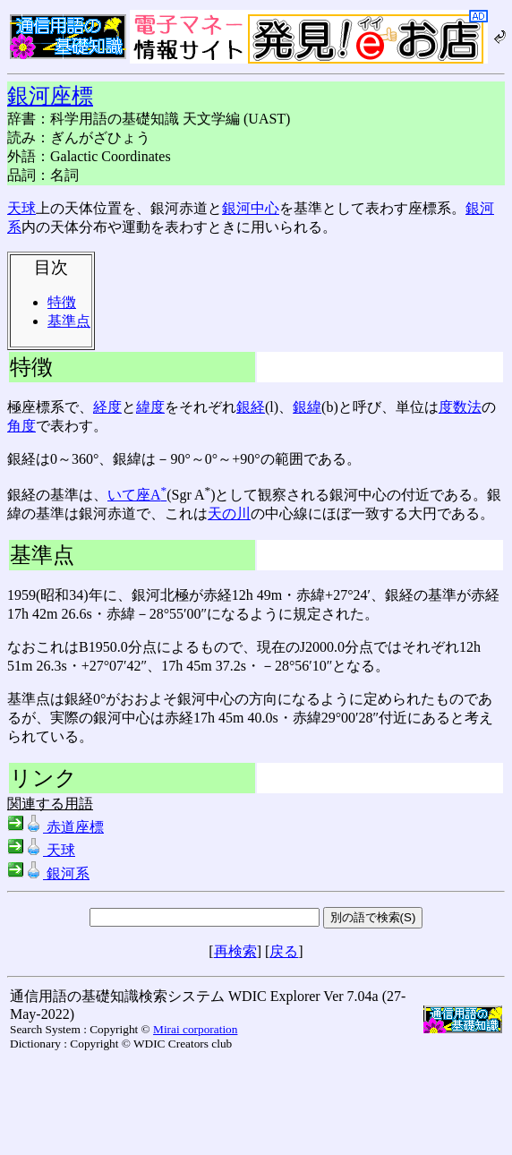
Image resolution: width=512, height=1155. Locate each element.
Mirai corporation (195, 1029)
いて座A (136, 494)
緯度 (150, 407)
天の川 (229, 513)
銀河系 (48, 873)
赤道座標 (55, 826)
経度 (107, 407)
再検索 (235, 951)
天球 (21, 208)
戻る (283, 951)
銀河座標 (50, 95)
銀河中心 (250, 208)
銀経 (250, 407)
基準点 (68, 321)
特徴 (61, 302)
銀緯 (307, 407)
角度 (21, 425)
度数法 (460, 407)
